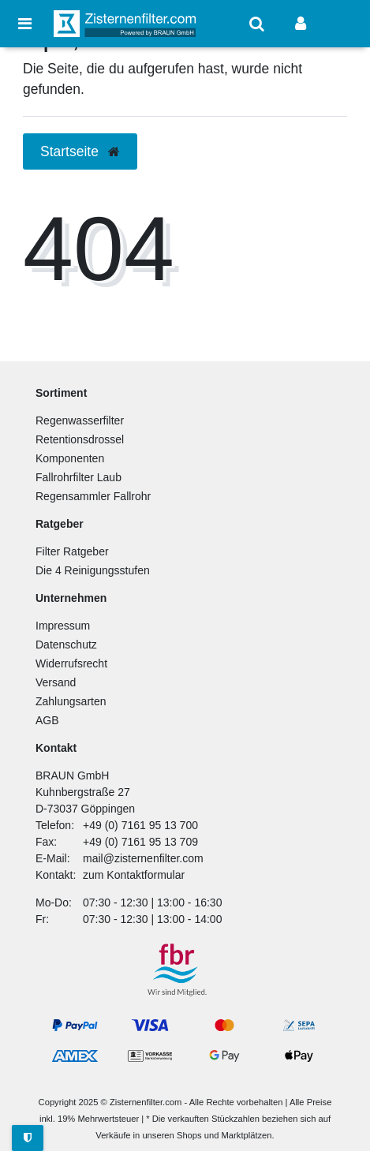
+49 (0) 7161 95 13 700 (140, 825)
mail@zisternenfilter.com (143, 858)
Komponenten (70, 458)
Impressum (63, 625)
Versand (56, 682)
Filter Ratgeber (72, 551)
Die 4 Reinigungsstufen (93, 570)
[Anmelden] (301, 24)
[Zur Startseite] (125, 23)
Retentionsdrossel (80, 439)
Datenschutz (66, 644)
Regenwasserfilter (80, 420)
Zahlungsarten (71, 701)
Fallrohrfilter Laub (78, 477)
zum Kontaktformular (134, 875)
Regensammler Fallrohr (93, 496)
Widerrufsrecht (71, 663)
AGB (47, 720)
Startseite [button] (80, 151)
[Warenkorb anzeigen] (345, 24)
